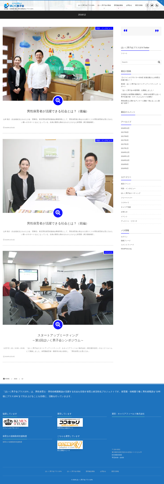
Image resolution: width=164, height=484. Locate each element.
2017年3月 (125, 140)
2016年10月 (125, 160)
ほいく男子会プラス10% (86, 5)
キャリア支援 (126, 207)
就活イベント (126, 184)
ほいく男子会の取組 (104, 5)
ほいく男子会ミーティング (130, 193)
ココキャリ (125, 202)
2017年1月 (125, 148)
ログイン (124, 237)
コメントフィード (127, 245)
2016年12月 (125, 152)
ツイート (124, 53)
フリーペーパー (126, 198)
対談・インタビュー (104, 28)
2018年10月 (125, 128)
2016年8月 (125, 168)
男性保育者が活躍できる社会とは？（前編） (58, 224)
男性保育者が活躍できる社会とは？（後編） (58, 111)
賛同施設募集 (118, 5)
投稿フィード (126, 241)
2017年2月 (125, 144)
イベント (108, 253)
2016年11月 (125, 156)
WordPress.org (126, 249)
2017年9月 (125, 132)
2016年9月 (125, 164)
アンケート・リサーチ (129, 221)
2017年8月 (125, 136)
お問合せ (129, 5)
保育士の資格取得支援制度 (12, 442)
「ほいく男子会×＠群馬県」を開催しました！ (137, 90)
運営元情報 (138, 5)
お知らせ (124, 212)
